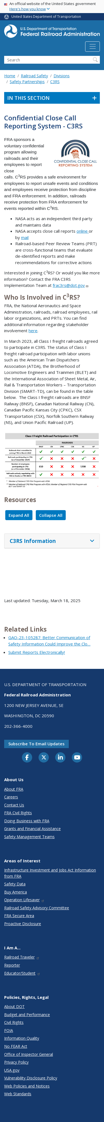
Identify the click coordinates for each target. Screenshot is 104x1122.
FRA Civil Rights (18, 812)
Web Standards (17, 1093)
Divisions (62, 75)
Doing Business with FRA (26, 820)
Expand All (19, 515)
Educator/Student (22, 973)
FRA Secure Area (19, 915)
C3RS (55, 81)
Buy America (15, 892)
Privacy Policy (16, 1062)
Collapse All (50, 515)
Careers (11, 797)
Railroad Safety (34, 75)
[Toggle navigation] (92, 46)
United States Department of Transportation (46, 16)
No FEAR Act (15, 1046)
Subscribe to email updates (36, 743)
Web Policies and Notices (27, 1086)
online (83, 231)
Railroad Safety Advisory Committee (36, 907)
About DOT (14, 1006)
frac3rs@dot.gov (71, 285)
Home (9, 75)
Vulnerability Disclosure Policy (30, 1078)
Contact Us (14, 805)
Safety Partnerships (27, 81)
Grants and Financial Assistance (32, 828)
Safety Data (15, 884)
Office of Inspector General (28, 1054)
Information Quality (21, 1038)
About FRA (13, 789)
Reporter (12, 965)
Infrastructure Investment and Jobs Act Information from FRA (50, 872)
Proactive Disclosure (22, 923)
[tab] (52, 541)
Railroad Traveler (22, 957)
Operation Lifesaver (24, 899)
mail (25, 237)
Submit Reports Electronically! (36, 652)
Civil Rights (14, 1022)
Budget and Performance (27, 1014)
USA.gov (11, 1070)
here (33, 330)
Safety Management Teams (29, 836)
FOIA (8, 1030)
